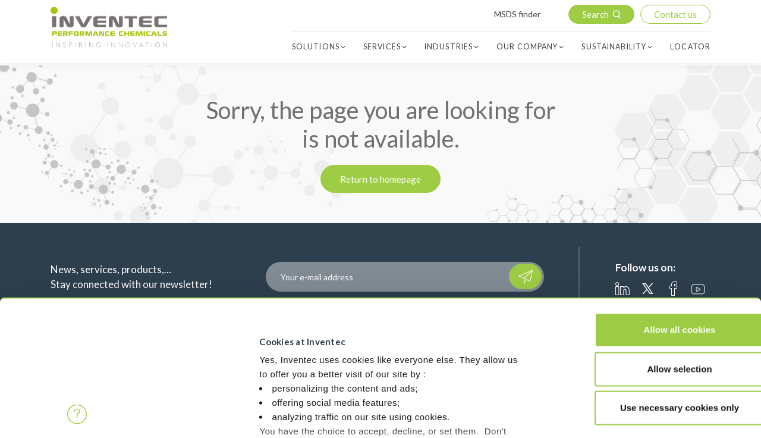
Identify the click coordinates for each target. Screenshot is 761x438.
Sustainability (613, 47)
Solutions (315, 47)
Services (382, 47)
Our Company (527, 47)
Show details (195, 397)
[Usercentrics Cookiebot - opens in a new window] (77, 415)
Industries (448, 47)
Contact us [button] (675, 14)
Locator (690, 47)
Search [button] (595, 14)
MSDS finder (517, 14)
